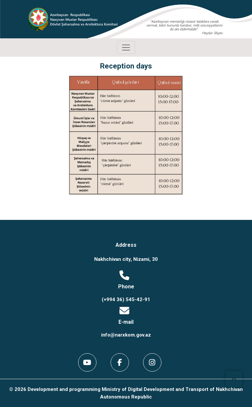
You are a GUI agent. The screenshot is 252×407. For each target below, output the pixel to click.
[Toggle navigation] (126, 47)
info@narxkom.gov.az (126, 335)
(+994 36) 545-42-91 (126, 299)
